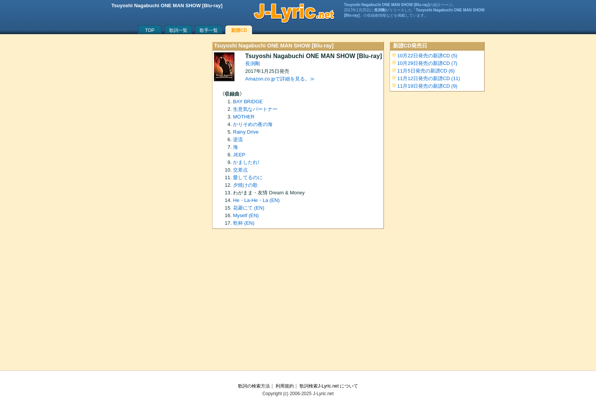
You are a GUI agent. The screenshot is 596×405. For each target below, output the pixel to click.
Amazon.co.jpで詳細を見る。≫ (280, 79)
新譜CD (239, 30)
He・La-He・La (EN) (256, 200)
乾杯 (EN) (243, 223)
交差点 (240, 170)
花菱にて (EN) (248, 208)
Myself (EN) (246, 215)
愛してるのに (248, 177)
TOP (149, 30)
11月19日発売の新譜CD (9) (427, 86)
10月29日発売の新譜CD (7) (427, 63)
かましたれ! (246, 162)
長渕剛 (252, 63)
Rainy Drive (245, 132)
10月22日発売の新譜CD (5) (427, 55)
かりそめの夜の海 (253, 124)
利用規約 (285, 386)
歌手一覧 (209, 30)
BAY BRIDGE (248, 101)
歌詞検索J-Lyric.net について (329, 386)
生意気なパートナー (255, 109)
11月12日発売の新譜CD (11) (428, 78)
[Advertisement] (298, 302)
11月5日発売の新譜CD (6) (426, 71)
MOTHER (243, 117)
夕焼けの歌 (245, 185)
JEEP (239, 155)
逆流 (238, 139)
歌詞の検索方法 (254, 386)
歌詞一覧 (178, 30)
